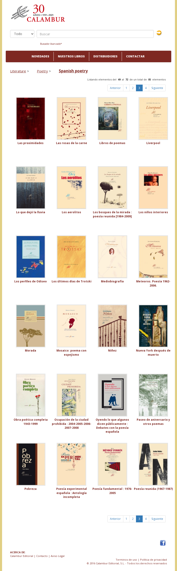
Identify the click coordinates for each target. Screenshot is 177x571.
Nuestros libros (71, 56)
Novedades (40, 56)
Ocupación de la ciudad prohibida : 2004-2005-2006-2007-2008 (71, 423)
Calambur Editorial (21, 556)
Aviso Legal (58, 556)
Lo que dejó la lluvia (30, 212)
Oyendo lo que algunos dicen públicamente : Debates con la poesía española (112, 425)
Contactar (135, 56)
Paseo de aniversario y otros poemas (153, 422)
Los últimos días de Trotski (71, 281)
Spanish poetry (73, 71)
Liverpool (153, 143)
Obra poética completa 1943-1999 (31, 422)
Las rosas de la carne (71, 143)
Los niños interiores (153, 212)
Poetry (42, 71)
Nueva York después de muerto (153, 352)
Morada (30, 350)
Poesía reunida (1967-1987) (153, 489)
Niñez (112, 350)
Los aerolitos (71, 212)
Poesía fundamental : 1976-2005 (112, 491)
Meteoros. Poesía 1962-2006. (153, 283)
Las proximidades (31, 143)
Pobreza (30, 489)
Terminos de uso (126, 559)
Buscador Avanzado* (51, 43)
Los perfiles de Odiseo (30, 281)
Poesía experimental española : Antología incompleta (71, 493)
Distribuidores (105, 56)
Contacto (42, 556)
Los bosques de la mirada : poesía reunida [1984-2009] (112, 214)
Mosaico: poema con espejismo (71, 352)
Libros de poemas (112, 143)
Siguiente (157, 88)
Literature (18, 71)
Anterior (115, 88)
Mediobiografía (112, 281)
